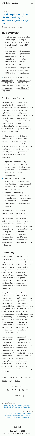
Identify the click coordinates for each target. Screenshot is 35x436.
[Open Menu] (32, 3)
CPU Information (9, 3)
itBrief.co (7, 432)
